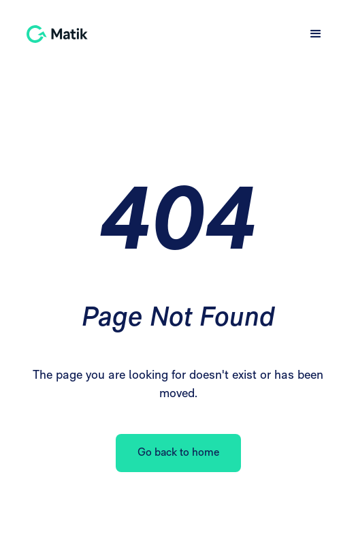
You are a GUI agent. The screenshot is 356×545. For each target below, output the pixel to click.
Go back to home (178, 453)
